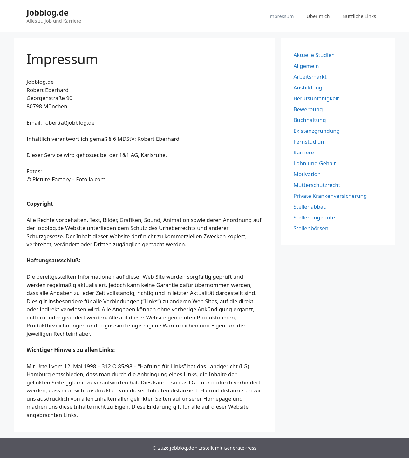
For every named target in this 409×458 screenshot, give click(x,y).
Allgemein (306, 65)
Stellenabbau (310, 206)
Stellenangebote (314, 217)
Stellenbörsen (311, 228)
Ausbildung (308, 87)
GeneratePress (240, 448)
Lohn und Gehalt (315, 163)
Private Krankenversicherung (330, 195)
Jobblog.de (48, 12)
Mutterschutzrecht (317, 185)
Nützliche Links (359, 16)
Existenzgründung (317, 130)
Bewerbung (308, 109)
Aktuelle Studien (314, 55)
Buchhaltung (310, 120)
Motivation (307, 174)
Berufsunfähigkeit (316, 98)
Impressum (281, 16)
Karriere (304, 152)
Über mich (318, 16)
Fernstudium (310, 141)
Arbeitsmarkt (310, 76)
